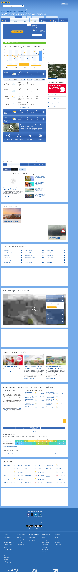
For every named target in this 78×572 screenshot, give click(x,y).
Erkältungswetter (58, 540)
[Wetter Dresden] (34, 467)
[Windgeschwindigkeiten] (21, 420)
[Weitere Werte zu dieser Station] (10, 444)
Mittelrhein (18, 406)
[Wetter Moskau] (34, 480)
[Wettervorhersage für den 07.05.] (5, 19)
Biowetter (56, 535)
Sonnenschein (19, 540)
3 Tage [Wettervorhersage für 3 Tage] (12, 15)
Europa (4, 9)
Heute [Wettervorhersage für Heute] (2, 15)
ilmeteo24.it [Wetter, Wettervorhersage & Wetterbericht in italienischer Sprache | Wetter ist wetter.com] (6, 558)
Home (2, 9)
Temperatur (19, 539)
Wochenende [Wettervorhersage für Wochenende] (18, 15)
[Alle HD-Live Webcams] (55, 320)
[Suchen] (31, 2)
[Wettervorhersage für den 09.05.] (24, 19)
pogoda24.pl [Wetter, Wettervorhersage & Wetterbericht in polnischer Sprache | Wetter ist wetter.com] (6, 559)
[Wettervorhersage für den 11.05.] (44, 19)
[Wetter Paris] (13, 474)
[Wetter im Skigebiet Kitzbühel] (34, 451)
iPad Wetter (31, 537)
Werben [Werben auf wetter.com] (5, 546)
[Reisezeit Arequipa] (56, 251)
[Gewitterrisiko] (47, 420)
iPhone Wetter (32, 535)
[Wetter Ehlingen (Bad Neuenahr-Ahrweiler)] (34, 402)
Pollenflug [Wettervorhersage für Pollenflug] (41, 15)
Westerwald (5, 407)
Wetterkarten (21, 533)
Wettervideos (46, 533)
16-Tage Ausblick (62, 18)
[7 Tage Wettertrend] (8, 135)
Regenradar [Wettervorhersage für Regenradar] (35, 15)
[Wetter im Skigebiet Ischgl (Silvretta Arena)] (56, 451)
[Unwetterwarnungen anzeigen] (24, 41)
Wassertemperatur (20, 542)
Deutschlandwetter (46, 537)
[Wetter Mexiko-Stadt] (13, 480)
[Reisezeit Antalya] (34, 258)
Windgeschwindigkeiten (21, 537)
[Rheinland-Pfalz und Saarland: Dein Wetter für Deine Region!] (24, 125)
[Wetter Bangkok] (13, 477)
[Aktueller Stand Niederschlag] (57, 70)
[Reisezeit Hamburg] (56, 261)
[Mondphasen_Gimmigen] (39, 77)
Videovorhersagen (7, 535)
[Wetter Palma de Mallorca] (56, 474)
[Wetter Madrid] (34, 474)
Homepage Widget (8, 548)
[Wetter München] (13, 463)
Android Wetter (32, 539)
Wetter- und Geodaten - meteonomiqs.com (9, 552)
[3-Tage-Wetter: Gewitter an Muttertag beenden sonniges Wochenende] (35, 177)
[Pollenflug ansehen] (37, 33)
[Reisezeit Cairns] (56, 253)
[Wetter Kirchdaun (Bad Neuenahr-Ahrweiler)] (34, 395)
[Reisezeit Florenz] (13, 256)
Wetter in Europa (45, 544)
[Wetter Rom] (34, 470)
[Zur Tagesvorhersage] (24, 105)
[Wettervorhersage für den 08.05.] (15, 19)
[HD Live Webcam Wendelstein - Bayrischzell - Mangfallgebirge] (34, 307)
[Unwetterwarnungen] (19, 135)
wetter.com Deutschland (9, 540)
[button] (24, 72)
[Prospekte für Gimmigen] (57, 105)
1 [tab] (33, 430)
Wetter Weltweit (45, 546)
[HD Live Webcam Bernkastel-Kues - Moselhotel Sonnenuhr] (55, 298)
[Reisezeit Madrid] (34, 251)
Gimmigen (19, 9)
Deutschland (8, 9)
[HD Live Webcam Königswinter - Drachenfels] (17, 29)
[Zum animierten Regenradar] (54, 78)
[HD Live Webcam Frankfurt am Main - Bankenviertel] (55, 316)
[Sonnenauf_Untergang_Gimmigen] (14, 77)
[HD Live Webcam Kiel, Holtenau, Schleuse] (55, 309)
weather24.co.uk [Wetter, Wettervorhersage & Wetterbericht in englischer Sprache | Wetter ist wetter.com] (7, 561)
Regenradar (19, 535)
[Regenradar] (29, 135)
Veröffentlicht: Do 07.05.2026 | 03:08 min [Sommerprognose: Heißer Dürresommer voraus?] (9, 193)
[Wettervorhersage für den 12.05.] (53, 19)
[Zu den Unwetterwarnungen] (13, 82)
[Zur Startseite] (5, 2)
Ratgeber (57, 533)
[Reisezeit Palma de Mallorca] (34, 256)
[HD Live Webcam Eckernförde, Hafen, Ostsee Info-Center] (55, 295)
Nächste (64, 419)
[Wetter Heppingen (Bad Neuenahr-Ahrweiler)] (34, 391)
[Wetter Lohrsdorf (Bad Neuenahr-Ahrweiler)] (56, 395)
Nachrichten (44, 535)
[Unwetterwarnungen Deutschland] (34, 420)
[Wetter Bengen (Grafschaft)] (56, 402)
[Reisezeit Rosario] (56, 256)
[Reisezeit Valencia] (34, 248)
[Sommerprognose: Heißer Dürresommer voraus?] (13, 179)
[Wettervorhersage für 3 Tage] (35, 162)
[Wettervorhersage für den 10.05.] (34, 19)
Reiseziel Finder (58, 539)
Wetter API (6, 549)
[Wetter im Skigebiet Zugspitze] (13, 451)
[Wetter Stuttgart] (56, 467)
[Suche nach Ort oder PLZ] (22, 2)
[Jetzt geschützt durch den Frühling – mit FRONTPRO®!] (55, 366)
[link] (4, 7)
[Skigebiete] (40, 135)
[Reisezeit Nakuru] (56, 248)
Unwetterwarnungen (8, 539)
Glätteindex (57, 537)
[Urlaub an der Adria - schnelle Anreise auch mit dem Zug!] (33, 366)
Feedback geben (43, 29)
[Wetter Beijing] (56, 480)
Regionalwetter (45, 542)
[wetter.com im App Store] (38, 525)
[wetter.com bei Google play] (29, 525)
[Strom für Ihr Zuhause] (57, 88)
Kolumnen (6, 537)
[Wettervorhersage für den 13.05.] (30, 162)
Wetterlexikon (45, 548)
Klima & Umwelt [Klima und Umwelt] (58, 542)
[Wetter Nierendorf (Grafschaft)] (34, 405)
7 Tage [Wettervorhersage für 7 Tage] (24, 15)
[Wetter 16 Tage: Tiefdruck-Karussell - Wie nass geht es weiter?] (35, 195)
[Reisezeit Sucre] (56, 258)
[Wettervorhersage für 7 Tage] (39, 162)
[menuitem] (4, 7)
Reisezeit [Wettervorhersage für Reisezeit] (49, 15)
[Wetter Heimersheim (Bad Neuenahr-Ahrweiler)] (34, 398)
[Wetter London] (56, 470)
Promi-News (44, 549)
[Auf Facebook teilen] (7, 167)
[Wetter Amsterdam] (13, 470)
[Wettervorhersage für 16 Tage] (43, 162)
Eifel (10, 407)
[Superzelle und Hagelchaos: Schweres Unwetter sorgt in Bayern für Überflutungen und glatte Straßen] (57, 230)
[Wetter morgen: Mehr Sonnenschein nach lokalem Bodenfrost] (35, 189)
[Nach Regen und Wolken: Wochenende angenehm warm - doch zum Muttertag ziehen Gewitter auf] (12, 213)
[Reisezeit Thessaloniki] (13, 251)
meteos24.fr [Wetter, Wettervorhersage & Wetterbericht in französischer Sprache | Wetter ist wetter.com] (6, 556)
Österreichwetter (45, 540)
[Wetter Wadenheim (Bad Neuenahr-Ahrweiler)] (56, 398)
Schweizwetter (45, 539)
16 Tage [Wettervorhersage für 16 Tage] (29, 15)
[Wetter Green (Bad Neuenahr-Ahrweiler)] (56, 391)
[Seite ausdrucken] (22, 167)
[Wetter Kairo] (56, 477)
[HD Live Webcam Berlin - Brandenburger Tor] (55, 313)
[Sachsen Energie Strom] (12, 366)
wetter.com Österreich (8, 544)
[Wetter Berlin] (34, 463)
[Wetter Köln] (13, 467)
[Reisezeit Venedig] (13, 258)
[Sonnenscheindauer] (59, 420)
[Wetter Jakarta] (34, 477)
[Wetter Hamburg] (56, 463)
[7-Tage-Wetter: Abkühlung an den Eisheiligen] (35, 183)
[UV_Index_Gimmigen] (30, 77)
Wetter (6, 533)
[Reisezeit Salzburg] (13, 261)
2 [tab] (35, 430)
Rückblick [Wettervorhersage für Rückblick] (55, 15)
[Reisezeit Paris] (13, 248)
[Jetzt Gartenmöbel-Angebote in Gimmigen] (57, 100)
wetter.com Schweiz (8, 542)
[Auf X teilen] (14, 167)
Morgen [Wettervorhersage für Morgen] (7, 15)
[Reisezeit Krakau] (34, 261)
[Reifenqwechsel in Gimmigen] (57, 96)
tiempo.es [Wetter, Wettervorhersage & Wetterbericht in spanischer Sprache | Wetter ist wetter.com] (6, 554)
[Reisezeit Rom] (13, 253)
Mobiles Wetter (33, 533)
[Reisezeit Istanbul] (34, 253)
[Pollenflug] (64, 2)
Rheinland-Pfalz (13, 9)
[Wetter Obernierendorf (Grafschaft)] (56, 405)
